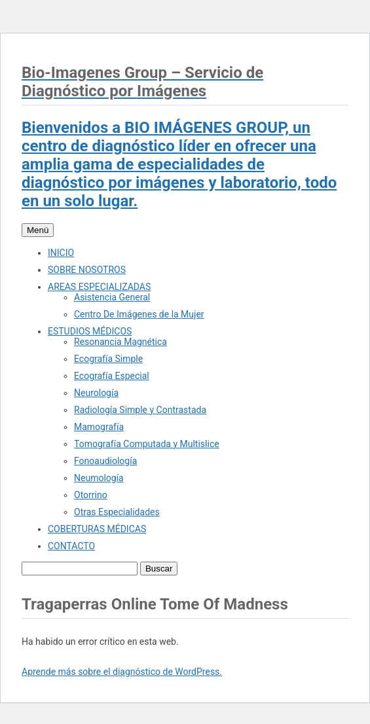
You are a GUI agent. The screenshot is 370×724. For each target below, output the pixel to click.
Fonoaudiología (105, 461)
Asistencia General (112, 297)
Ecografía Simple (108, 358)
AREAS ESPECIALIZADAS (99, 286)
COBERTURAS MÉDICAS (97, 529)
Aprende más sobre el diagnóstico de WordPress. (122, 671)
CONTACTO (71, 546)
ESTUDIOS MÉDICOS (90, 331)
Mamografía (99, 427)
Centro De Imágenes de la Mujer (139, 314)
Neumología (99, 478)
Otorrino (90, 495)
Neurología (96, 393)
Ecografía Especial (111, 376)
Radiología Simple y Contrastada (140, 410)
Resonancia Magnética (120, 341)
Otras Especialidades (117, 512)
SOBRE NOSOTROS (87, 269)
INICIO (61, 252)
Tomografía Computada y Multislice (146, 444)
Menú (37, 230)
